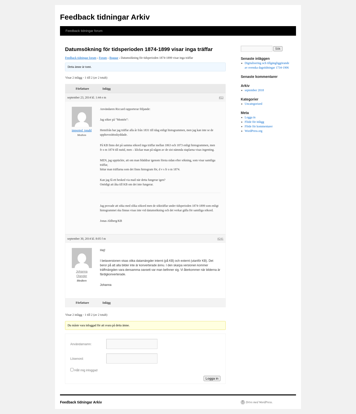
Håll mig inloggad (85, 370)
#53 (221, 97)
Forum (103, 58)
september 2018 (254, 90)
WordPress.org (253, 131)
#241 (220, 238)
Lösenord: (77, 358)
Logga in (212, 378)
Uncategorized (253, 104)
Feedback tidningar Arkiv (105, 17)
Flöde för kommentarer (259, 126)
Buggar (113, 58)
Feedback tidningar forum (84, 31)
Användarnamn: (81, 344)
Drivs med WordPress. (259, 402)
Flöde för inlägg (254, 122)
